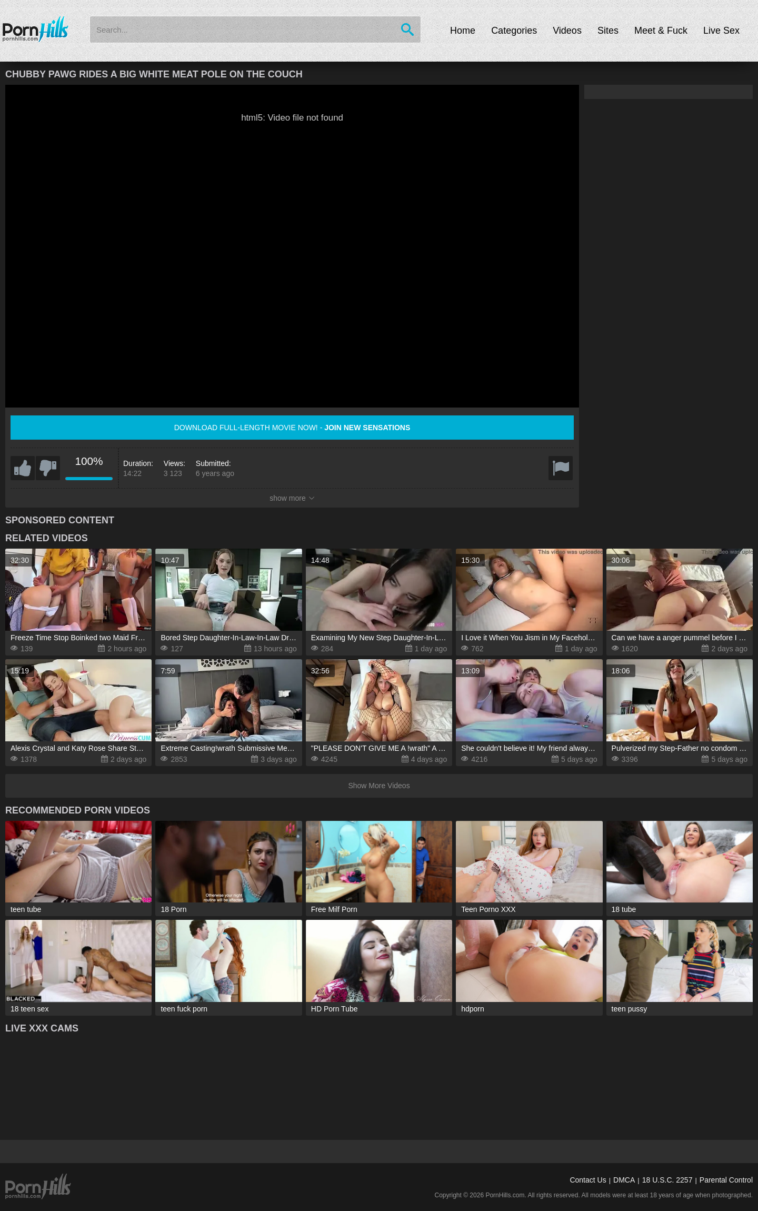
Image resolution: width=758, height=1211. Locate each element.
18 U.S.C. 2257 (667, 1180)
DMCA (624, 1180)
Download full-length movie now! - (292, 427)
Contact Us (588, 1180)
